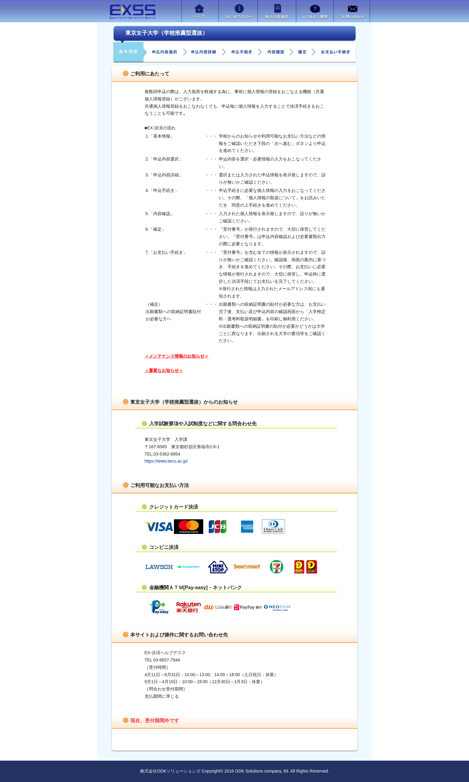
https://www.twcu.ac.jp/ (166, 461)
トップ (200, 11)
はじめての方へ (238, 11)
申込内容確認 (277, 11)
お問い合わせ (352, 11)
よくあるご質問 (314, 11)
